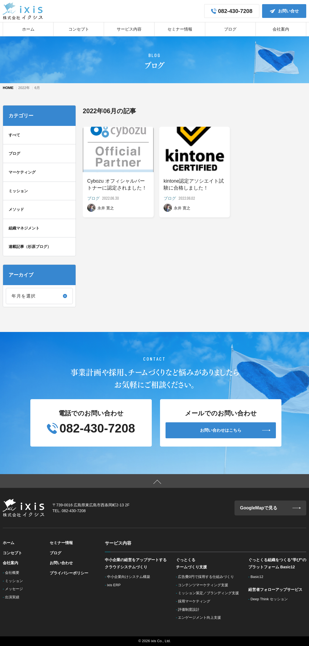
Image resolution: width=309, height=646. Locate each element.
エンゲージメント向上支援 (201, 617)
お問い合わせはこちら (235, 430)
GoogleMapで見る (270, 508)
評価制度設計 (190, 609)
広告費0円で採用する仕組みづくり (207, 577)
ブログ (230, 29)
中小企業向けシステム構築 (130, 577)
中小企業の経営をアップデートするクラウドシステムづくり (136, 563)
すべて (14, 135)
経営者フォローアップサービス (275, 589)
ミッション (18, 191)
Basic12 (258, 577)
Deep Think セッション (270, 599)
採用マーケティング (195, 601)
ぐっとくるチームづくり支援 (191, 563)
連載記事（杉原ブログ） (30, 246)
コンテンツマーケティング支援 (204, 585)
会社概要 (13, 573)
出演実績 (13, 597)
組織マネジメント (24, 228)
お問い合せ (284, 11)
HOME (8, 88)
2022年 (24, 88)
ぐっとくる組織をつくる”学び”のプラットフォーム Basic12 (277, 563)
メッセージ (15, 589)
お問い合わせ (61, 563)
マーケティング (22, 172)
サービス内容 (129, 29)
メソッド (16, 209)
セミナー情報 (179, 29)
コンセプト (78, 29)
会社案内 (281, 29)
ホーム (28, 29)
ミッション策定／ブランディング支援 (210, 593)
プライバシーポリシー (69, 573)
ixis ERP (115, 585)
